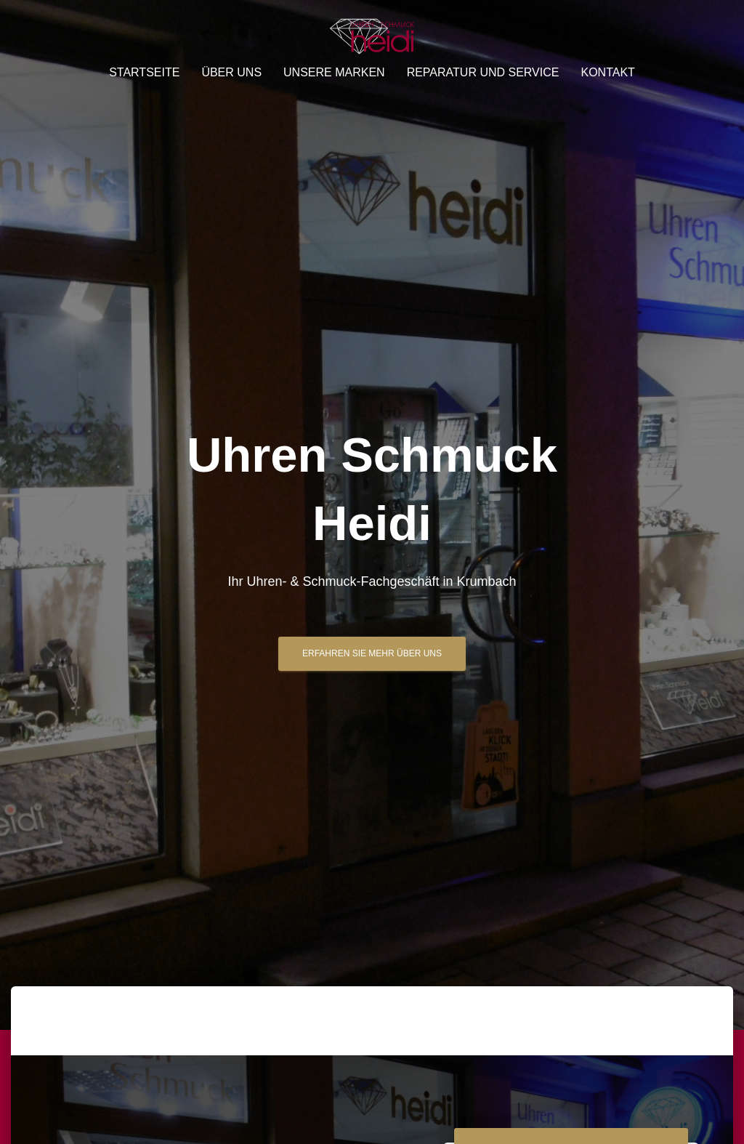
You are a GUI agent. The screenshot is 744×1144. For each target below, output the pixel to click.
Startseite (144, 72)
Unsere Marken (334, 72)
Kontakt (607, 72)
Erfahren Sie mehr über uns (372, 653)
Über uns (231, 72)
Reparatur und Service (483, 72)
